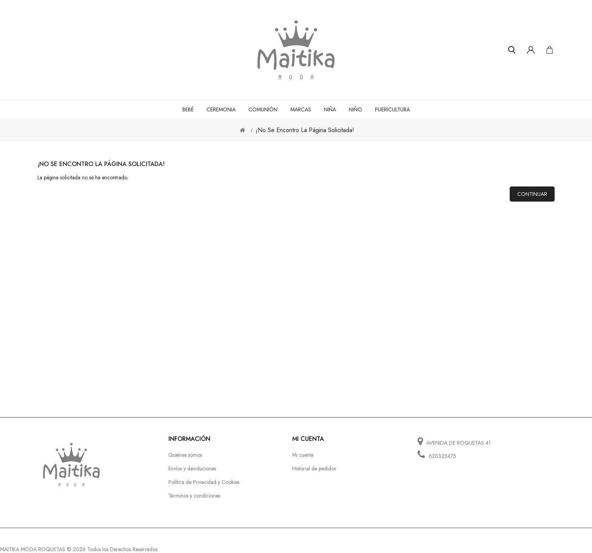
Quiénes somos (185, 455)
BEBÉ (188, 109)
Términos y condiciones (194, 495)
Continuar (532, 194)
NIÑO (355, 109)
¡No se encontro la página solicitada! (305, 130)
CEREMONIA (221, 109)
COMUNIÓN (263, 109)
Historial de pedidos (314, 468)
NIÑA (330, 109)
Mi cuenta (302, 455)
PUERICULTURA (392, 109)
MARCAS (300, 109)
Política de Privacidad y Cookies (203, 482)
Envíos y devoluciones (192, 468)
